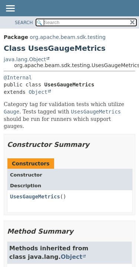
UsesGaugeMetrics (35, 197)
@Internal (18, 77)
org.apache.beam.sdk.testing (68, 37)
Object (38, 92)
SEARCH (24, 22)
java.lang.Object (25, 59)
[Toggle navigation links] (10, 9)
